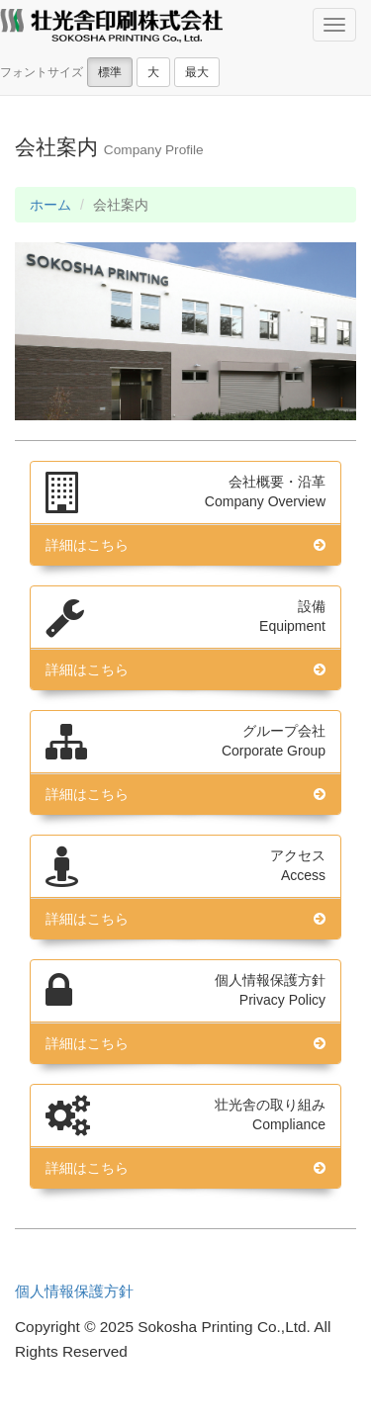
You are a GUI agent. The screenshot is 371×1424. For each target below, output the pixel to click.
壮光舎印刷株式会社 (111, 27)
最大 (197, 72)
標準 (110, 72)
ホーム (50, 205)
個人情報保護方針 (74, 1291)
